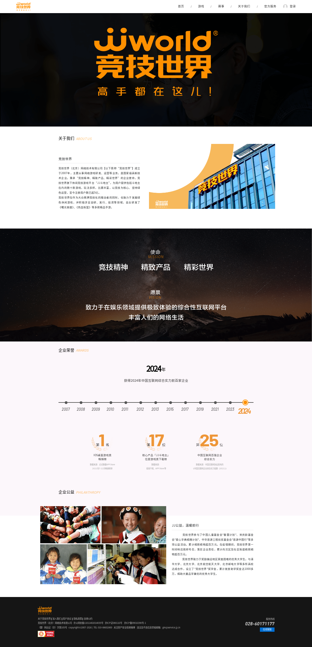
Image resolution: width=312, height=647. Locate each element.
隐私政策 (77, 618)
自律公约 (88, 618)
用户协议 (67, 618)
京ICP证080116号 (113, 623)
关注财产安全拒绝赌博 (124, 627)
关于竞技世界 (44, 618)
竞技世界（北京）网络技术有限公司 (55, 623)
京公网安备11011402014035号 (88, 623)
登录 (293, 6)
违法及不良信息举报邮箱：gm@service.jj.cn (158, 627)
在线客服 (267, 629)
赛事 (221, 6)
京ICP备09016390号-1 (135, 623)
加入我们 (56, 618)
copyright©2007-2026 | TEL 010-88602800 (90, 627)
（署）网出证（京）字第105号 (52, 627)
